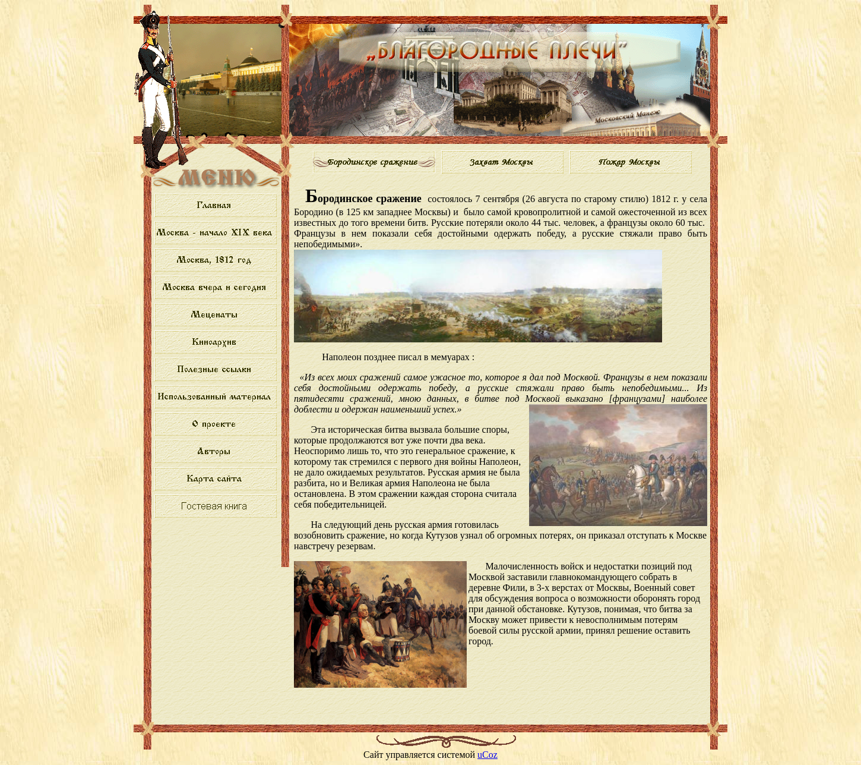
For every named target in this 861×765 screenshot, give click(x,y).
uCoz (487, 755)
